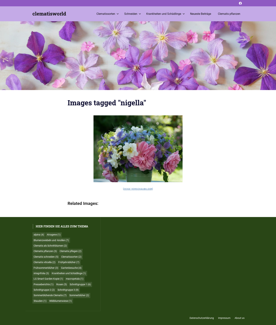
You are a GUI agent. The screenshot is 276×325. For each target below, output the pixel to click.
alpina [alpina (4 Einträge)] (39, 234)
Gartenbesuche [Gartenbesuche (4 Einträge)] (71, 267)
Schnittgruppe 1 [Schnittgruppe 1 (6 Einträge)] (80, 284)
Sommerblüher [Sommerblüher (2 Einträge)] (79, 295)
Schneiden (132, 13)
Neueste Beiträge (200, 13)
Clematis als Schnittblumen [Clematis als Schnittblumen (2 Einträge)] (50, 245)
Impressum (224, 318)
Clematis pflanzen (229, 13)
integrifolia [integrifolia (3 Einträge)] (41, 273)
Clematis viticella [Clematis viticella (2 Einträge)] (44, 262)
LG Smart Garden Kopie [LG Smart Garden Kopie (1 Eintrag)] (48, 278)
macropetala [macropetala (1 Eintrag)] (74, 278)
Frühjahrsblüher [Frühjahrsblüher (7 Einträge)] (68, 262)
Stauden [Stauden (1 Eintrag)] (40, 300)
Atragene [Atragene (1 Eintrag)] (54, 234)
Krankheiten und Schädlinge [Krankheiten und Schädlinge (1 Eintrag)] (69, 273)
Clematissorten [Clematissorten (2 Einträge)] (71, 256)
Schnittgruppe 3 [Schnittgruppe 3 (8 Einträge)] (68, 289)
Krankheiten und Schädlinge (165, 13)
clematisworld (49, 13)
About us (239, 318)
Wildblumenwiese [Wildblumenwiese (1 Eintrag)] (60, 300)
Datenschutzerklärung (202, 318)
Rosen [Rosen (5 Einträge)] (61, 284)
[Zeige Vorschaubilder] (138, 189)
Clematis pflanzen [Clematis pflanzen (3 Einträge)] (45, 251)
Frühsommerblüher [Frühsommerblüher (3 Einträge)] (46, 267)
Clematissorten (107, 13)
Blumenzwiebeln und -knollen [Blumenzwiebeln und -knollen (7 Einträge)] (51, 240)
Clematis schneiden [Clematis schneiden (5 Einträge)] (46, 256)
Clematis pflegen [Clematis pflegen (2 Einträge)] (70, 251)
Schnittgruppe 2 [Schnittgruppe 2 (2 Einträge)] (44, 289)
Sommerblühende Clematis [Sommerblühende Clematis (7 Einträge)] (50, 295)
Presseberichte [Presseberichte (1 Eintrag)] (44, 284)
